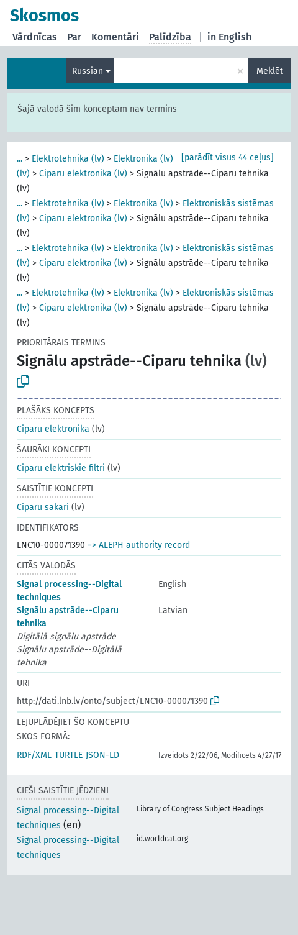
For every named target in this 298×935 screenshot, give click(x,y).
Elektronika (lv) (143, 158)
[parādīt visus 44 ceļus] (227, 157)
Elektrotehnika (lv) (68, 158)
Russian (87, 71)
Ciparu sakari (43, 507)
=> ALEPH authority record (139, 545)
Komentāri (115, 37)
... (19, 158)
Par (74, 37)
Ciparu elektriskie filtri (61, 468)
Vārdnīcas (34, 37)
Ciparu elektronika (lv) (83, 173)
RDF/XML (34, 755)
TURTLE (69, 755)
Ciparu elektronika (53, 429)
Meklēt (269, 71)
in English (229, 37)
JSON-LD (102, 755)
